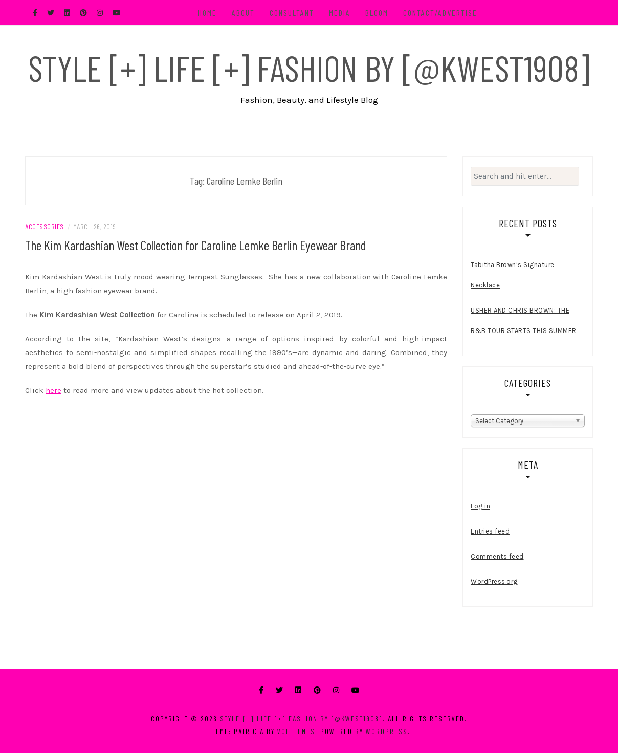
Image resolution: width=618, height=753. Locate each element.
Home (207, 12)
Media (339, 12)
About (243, 12)
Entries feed (490, 531)
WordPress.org (494, 581)
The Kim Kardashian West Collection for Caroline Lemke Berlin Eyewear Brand (195, 245)
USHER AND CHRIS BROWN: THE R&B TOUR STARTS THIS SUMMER (524, 320)
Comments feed (497, 556)
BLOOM (376, 12)
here (53, 390)
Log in (480, 506)
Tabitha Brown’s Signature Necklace (513, 275)
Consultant (292, 12)
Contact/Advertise (440, 12)
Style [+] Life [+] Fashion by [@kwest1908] (309, 67)
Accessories (44, 226)
